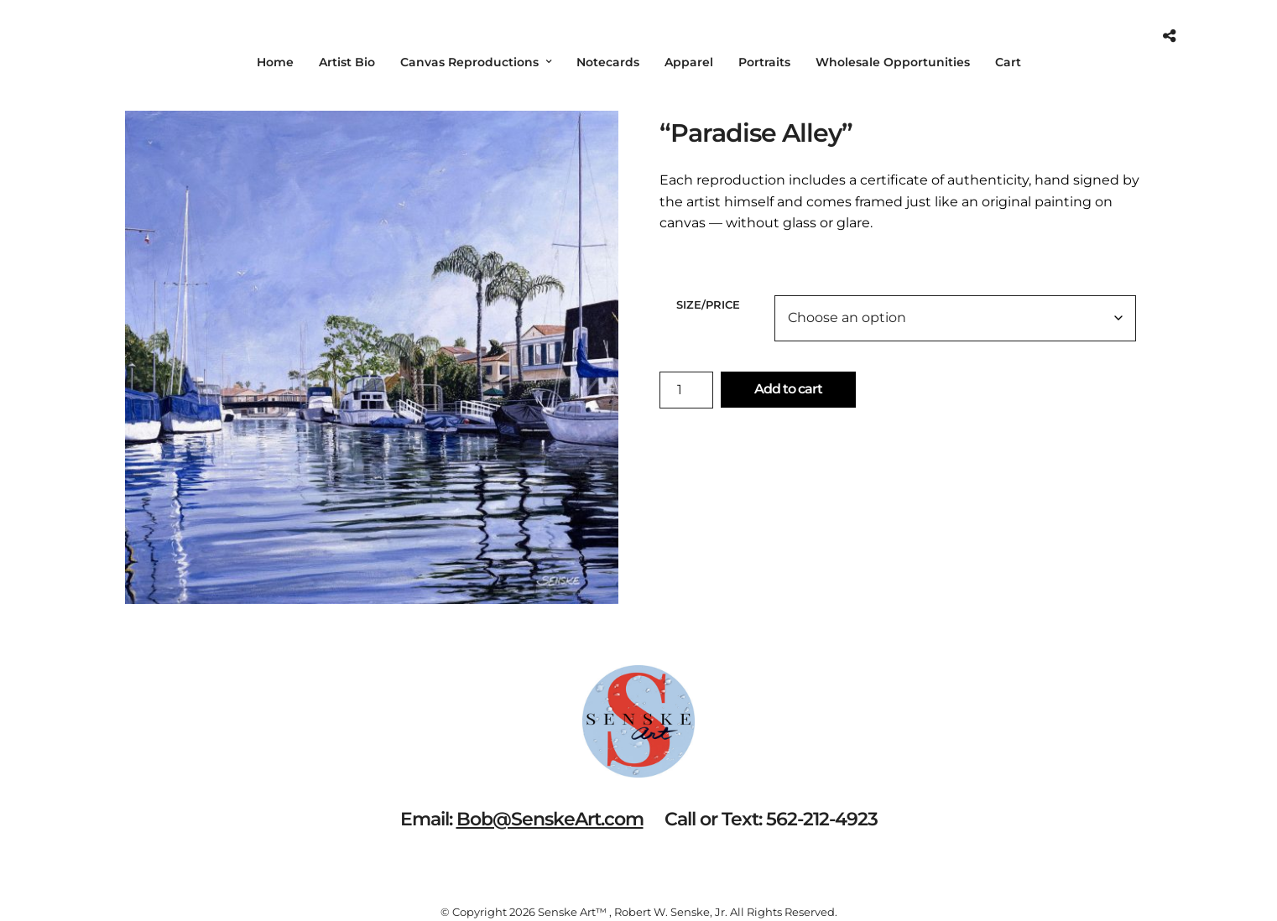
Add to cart (788, 389)
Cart (1008, 62)
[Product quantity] (686, 390)
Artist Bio (347, 62)
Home (275, 62)
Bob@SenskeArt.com (550, 819)
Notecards (607, 62)
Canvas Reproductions (469, 62)
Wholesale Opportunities (893, 62)
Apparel (689, 62)
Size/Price (708, 304)
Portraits (764, 62)
